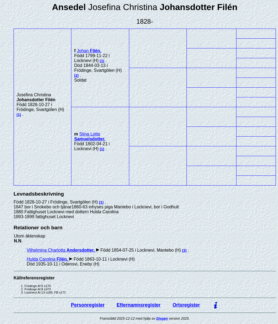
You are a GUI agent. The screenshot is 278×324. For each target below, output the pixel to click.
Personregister (88, 305)
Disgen (162, 318)
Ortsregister (186, 305)
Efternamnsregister (138, 305)
